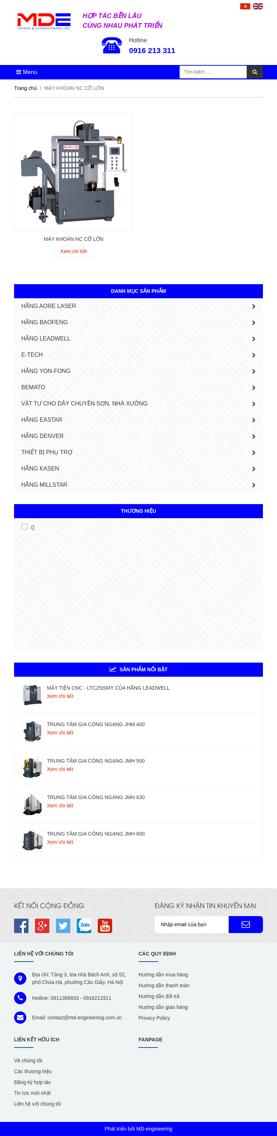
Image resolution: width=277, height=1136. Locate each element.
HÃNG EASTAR (41, 420)
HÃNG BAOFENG (44, 322)
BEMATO (33, 387)
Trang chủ (25, 88)
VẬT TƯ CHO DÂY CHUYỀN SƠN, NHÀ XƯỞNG (84, 403)
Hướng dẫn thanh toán (163, 985)
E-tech (32, 355)
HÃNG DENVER (42, 436)
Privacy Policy (154, 1018)
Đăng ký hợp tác (32, 1082)
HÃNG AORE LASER (48, 306)
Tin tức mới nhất (32, 1093)
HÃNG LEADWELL (45, 338)
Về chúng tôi (28, 1060)
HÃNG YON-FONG (46, 371)
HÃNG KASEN (40, 468)
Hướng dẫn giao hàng (163, 1007)
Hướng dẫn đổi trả (159, 996)
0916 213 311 (152, 50)
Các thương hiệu (33, 1071)
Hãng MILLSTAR (44, 485)
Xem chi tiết (60, 696)
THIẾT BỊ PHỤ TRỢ (46, 452)
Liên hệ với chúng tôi (37, 1104)
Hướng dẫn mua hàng (163, 974)
